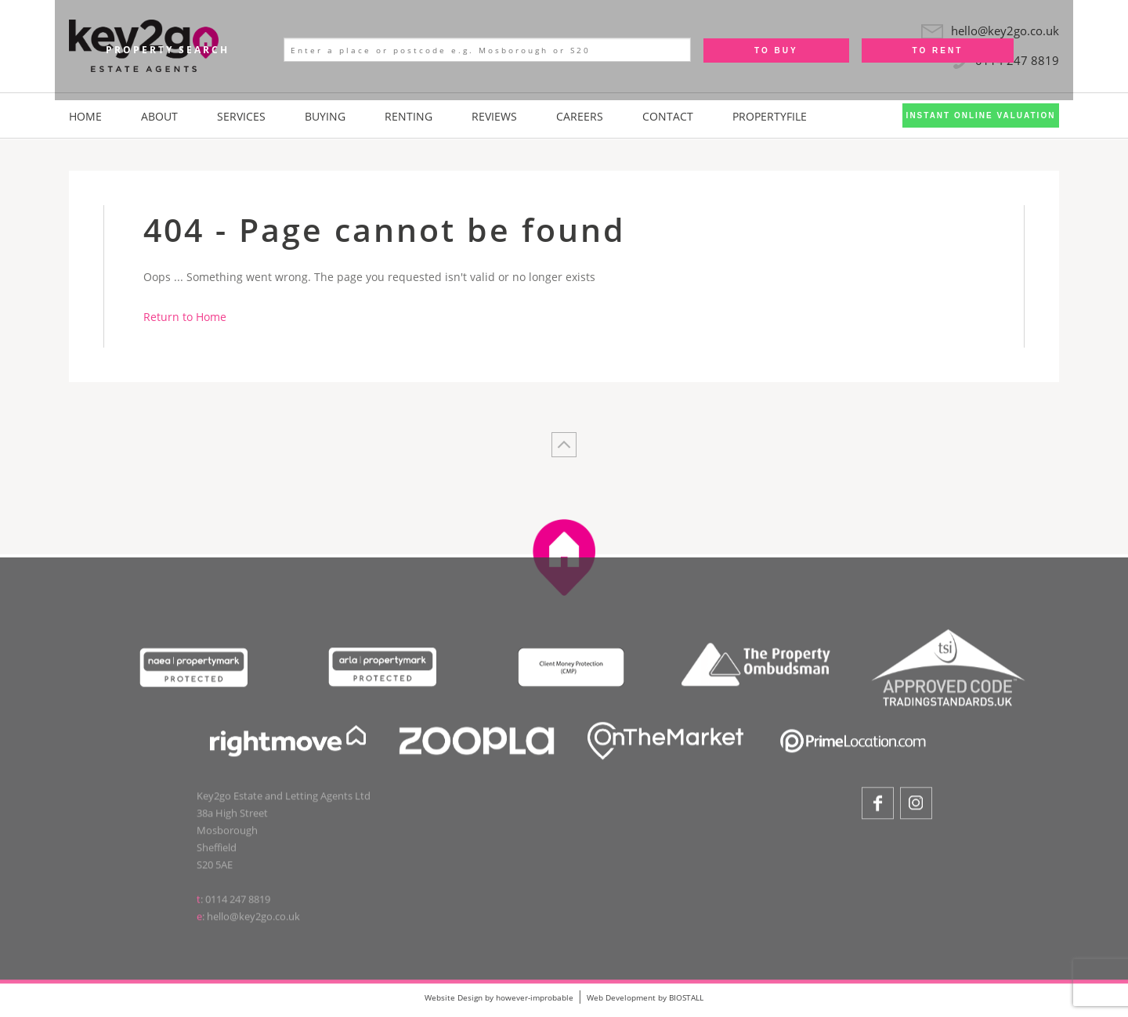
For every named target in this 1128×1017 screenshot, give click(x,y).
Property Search (168, 49)
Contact (667, 116)
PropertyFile (769, 116)
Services (241, 116)
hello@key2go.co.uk (253, 920)
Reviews (494, 116)
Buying (325, 116)
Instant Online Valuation (981, 115)
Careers (579, 116)
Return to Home (184, 316)
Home (85, 116)
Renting (408, 116)
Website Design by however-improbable (499, 997)
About (159, 116)
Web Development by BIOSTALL (645, 997)
